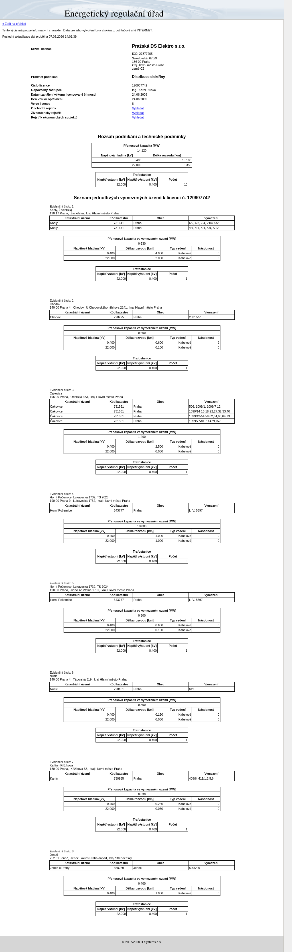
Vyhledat (138, 108)
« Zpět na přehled (14, 23)
